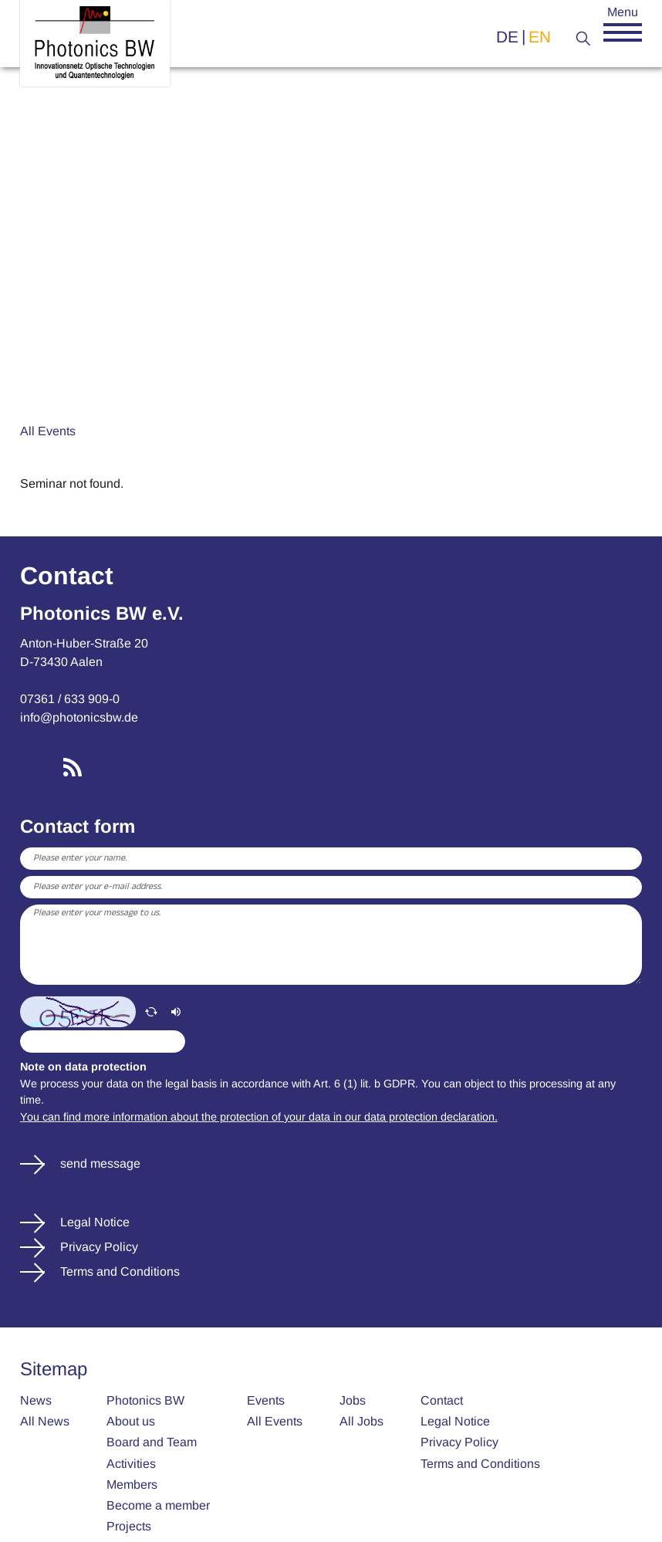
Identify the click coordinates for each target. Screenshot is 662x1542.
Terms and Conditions (118, 1271)
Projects (128, 1526)
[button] (622, 32)
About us (130, 1421)
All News (44, 1421)
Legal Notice (93, 1222)
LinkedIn (32, 767)
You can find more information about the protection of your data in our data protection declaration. (259, 1117)
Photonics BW (145, 1400)
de (507, 37)
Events (266, 1400)
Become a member (158, 1505)
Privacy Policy (97, 1246)
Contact (442, 1400)
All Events (48, 431)
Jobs (352, 1400)
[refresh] (151, 1012)
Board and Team (151, 1442)
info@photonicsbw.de (79, 717)
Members (131, 1484)
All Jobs (361, 1421)
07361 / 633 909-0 (70, 698)
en (540, 37)
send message (98, 1163)
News (36, 1400)
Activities (131, 1463)
